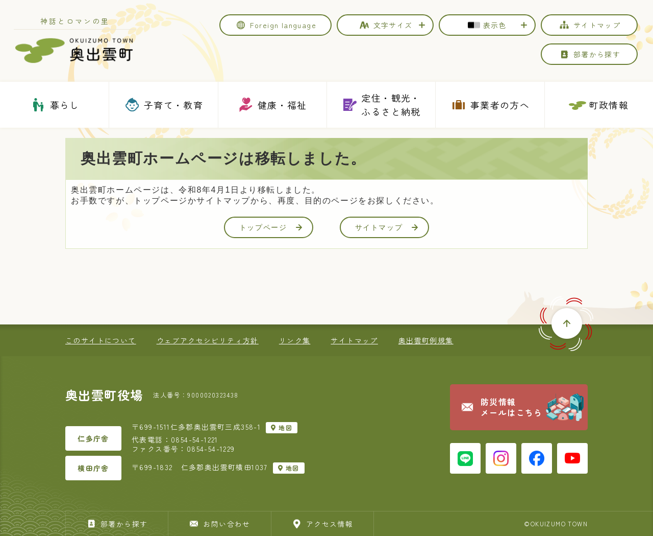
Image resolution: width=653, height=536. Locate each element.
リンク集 (295, 340)
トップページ (271, 227)
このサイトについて (100, 340)
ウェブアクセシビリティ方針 (208, 340)
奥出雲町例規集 (426, 340)
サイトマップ (386, 227)
